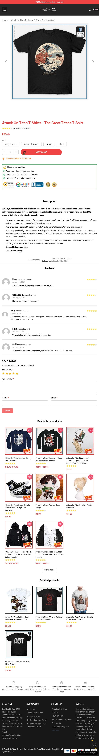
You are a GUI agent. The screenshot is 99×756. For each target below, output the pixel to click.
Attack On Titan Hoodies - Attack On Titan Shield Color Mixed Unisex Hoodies (49, 554)
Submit (7, 411)
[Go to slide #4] (69, 106)
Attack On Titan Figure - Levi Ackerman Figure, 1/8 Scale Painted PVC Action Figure (77, 460)
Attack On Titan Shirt (45, 20)
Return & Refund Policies (61, 719)
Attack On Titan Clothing (21, 20)
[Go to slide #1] (29, 106)
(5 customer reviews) (21, 129)
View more (49, 570)
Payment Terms (58, 716)
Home (4, 20)
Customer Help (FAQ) (60, 727)
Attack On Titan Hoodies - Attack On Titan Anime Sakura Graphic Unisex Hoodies (18, 554)
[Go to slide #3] (56, 106)
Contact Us (56, 723)
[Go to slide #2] (43, 106)
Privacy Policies (33, 716)
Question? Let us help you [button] (87, 753)
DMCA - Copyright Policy (37, 720)
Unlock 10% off (94, 745)
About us (31, 709)
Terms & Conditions (35, 713)
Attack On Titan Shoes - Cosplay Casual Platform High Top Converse (18, 507)
